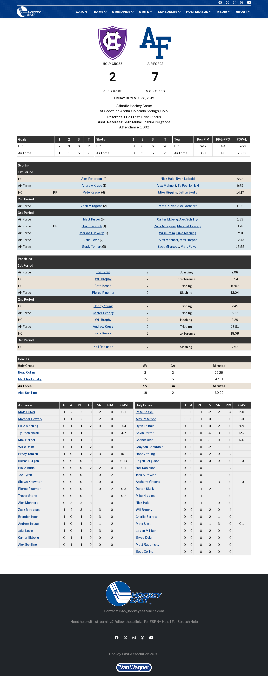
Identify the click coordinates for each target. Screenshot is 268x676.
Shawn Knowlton (30, 477)
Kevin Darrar (145, 429)
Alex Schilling (188, 218)
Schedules (168, 12)
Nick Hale (168, 179)
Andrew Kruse (92, 185)
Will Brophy (103, 277)
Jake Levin (91, 238)
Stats (144, 12)
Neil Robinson (103, 344)
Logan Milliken (146, 525)
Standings (121, 12)
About (241, 12)
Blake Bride (26, 463)
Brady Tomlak (92, 245)
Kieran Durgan (28, 456)
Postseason (197, 12)
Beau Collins (27, 369)
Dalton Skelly (187, 192)
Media (222, 12)
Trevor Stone (27, 490)
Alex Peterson (91, 179)
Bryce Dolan (144, 531)
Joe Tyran (103, 271)
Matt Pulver (167, 205)
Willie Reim (167, 232)
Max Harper (188, 238)
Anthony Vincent (148, 477)
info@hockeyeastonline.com (141, 605)
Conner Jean (144, 436)
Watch (81, 12)
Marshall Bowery (189, 225)
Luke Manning (186, 232)
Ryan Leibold (185, 179)
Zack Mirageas (91, 205)
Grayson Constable (149, 443)
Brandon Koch (92, 225)
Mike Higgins (167, 192)
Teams (98, 12)
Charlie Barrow (146, 511)
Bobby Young (103, 304)
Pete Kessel (91, 192)
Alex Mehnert (166, 185)
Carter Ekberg (167, 218)
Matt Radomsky (30, 376)
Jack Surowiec (146, 470)
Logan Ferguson (147, 456)
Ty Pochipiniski (188, 185)
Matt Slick (143, 518)
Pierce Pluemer (103, 291)
